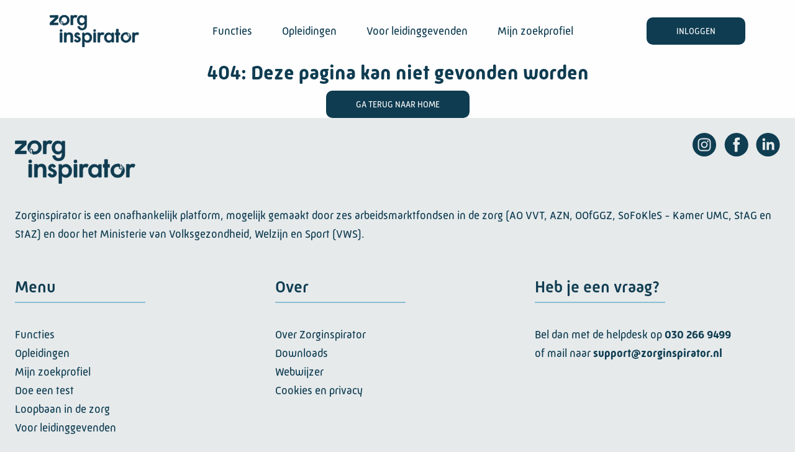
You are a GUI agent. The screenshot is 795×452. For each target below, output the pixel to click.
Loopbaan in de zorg (62, 409)
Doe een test (44, 390)
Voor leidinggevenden (417, 31)
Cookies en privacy (319, 390)
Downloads (301, 353)
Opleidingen (309, 31)
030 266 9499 (698, 334)
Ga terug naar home (398, 104)
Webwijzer (299, 372)
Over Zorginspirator (320, 334)
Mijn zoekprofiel (535, 31)
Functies (232, 31)
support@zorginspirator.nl (657, 353)
